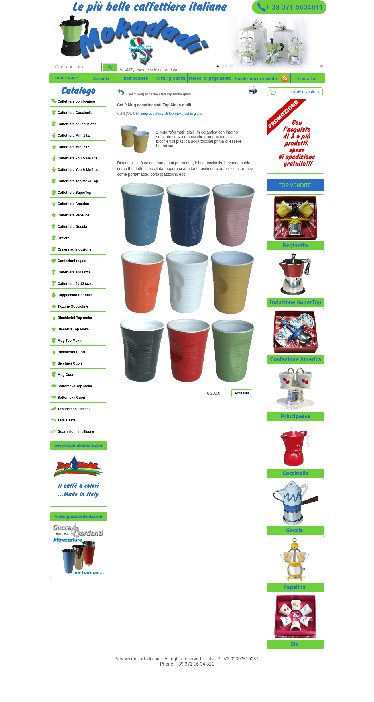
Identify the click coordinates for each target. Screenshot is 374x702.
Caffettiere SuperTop (71, 193)
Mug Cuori (62, 375)
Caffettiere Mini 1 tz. (70, 136)
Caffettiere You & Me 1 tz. (74, 158)
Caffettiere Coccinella (72, 113)
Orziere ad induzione (71, 249)
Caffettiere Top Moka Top (74, 181)
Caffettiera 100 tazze (70, 272)
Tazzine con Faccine (70, 409)
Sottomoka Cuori (68, 398)
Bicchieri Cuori (66, 363)
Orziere (60, 238)
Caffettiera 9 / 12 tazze (72, 284)
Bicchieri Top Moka (70, 329)
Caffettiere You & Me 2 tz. (74, 170)
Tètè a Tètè (63, 420)
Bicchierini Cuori (68, 352)
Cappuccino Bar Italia (72, 295)
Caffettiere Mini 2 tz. (70, 147)
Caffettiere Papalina (70, 215)
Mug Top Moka (66, 341)
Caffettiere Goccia (69, 227)
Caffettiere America (70, 204)
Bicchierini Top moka (71, 318)
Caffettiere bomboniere (73, 101)
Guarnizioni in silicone (72, 432)
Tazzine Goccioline (69, 306)
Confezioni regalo (68, 261)
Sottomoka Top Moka (71, 386)
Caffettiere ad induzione (73, 124)
